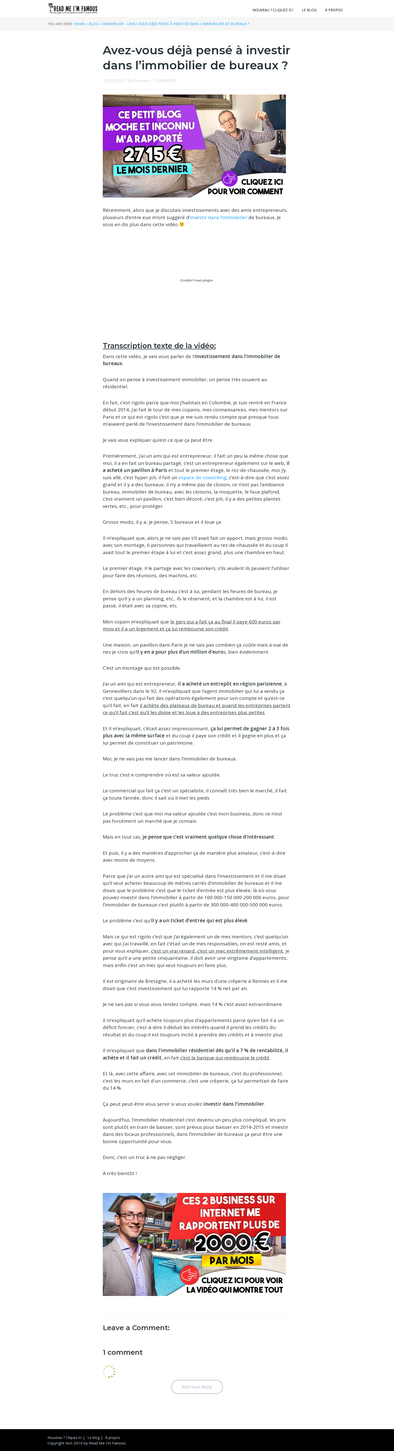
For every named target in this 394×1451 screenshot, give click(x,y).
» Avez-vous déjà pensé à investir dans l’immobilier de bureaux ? (187, 23)
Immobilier (113, 23)
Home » (80, 23)
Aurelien (141, 80)
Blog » (95, 23)
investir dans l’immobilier (218, 217)
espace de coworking (202, 477)
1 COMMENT (165, 80)
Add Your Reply (197, 1387)
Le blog (309, 10)
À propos (334, 10)
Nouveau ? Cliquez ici (273, 10)
